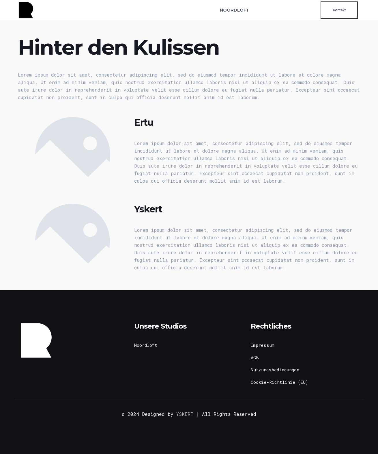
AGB (255, 357)
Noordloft (145, 345)
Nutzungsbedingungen (275, 370)
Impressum (262, 345)
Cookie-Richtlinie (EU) (279, 382)
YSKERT (184, 414)
